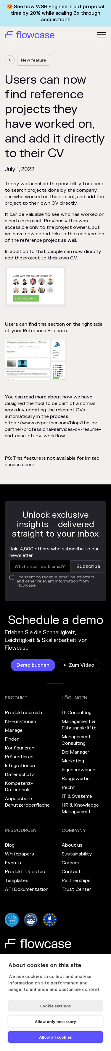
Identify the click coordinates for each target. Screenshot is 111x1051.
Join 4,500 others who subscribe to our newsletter (54, 552)
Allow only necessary (55, 1021)
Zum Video (81, 665)
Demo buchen (33, 665)
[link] (10, 60)
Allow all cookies (55, 1037)
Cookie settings (55, 1006)
